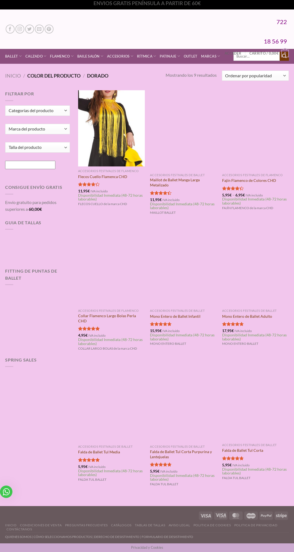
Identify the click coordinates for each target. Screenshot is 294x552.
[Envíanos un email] (39, 29)
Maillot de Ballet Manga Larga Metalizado (175, 182)
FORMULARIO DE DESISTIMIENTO (167, 537)
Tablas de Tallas (150, 525)
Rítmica (146, 56)
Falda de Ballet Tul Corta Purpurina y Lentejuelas (181, 454)
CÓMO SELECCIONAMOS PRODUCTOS (63, 537)
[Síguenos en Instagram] (19, 29)
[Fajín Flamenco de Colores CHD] (255, 130)
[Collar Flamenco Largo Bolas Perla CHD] (111, 266)
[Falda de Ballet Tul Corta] (255, 401)
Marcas (210, 56)
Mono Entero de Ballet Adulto (247, 316)
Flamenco (62, 56)
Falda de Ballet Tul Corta (242, 450)
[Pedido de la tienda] (255, 76)
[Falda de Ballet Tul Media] (111, 402)
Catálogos (121, 525)
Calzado (35, 56)
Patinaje (170, 56)
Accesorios (120, 56)
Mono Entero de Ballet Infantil (175, 316)
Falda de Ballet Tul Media (99, 452)
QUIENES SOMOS (18, 537)
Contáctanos (19, 529)
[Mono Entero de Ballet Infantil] (183, 266)
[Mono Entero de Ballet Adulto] (255, 266)
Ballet (13, 56)
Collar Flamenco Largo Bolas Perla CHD (107, 318)
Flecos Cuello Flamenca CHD (102, 176)
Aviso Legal (179, 525)
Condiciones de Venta (41, 525)
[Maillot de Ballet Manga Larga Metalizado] (183, 130)
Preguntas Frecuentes (86, 525)
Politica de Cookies (212, 525)
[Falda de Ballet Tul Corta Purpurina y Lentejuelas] (183, 402)
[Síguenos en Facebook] (10, 29)
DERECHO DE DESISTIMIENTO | (118, 537)
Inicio (13, 76)
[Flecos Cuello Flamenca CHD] (111, 128)
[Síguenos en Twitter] (29, 29)
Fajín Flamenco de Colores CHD (249, 180)
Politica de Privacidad (255, 525)
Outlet (191, 56)
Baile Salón (90, 56)
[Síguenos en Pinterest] (49, 29)
